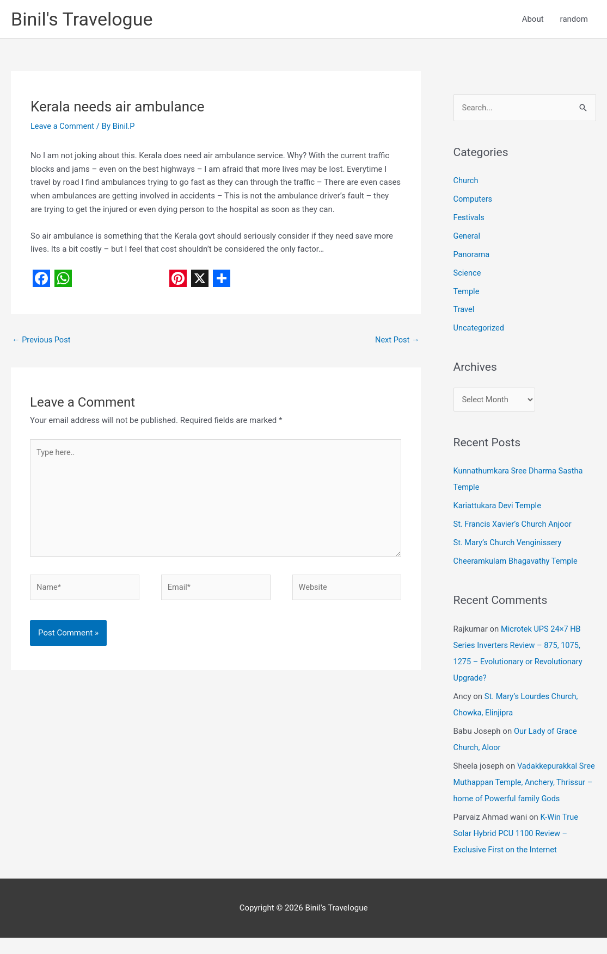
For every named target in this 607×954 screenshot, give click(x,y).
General (467, 237)
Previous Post (42, 341)
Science (467, 274)
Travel (464, 311)
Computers (473, 200)
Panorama (472, 255)
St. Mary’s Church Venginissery (509, 543)
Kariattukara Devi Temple (498, 507)
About (533, 19)
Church (466, 182)
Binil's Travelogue (84, 19)
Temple (466, 292)
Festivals (469, 219)
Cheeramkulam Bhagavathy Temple (517, 562)
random (574, 19)
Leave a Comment (63, 127)
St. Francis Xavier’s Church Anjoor (514, 525)
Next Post (396, 341)
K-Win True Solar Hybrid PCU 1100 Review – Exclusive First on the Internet (516, 849)
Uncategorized (479, 329)
